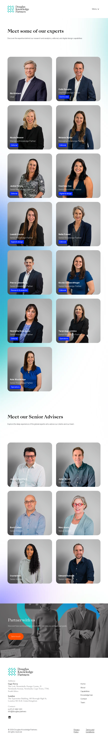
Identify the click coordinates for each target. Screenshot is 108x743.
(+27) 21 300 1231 (15, 709)
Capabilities (85, 691)
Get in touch (15, 636)
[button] (96, 9)
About (83, 688)
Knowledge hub (87, 695)
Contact (84, 699)
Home (83, 684)
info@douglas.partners (17, 712)
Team (83, 703)
